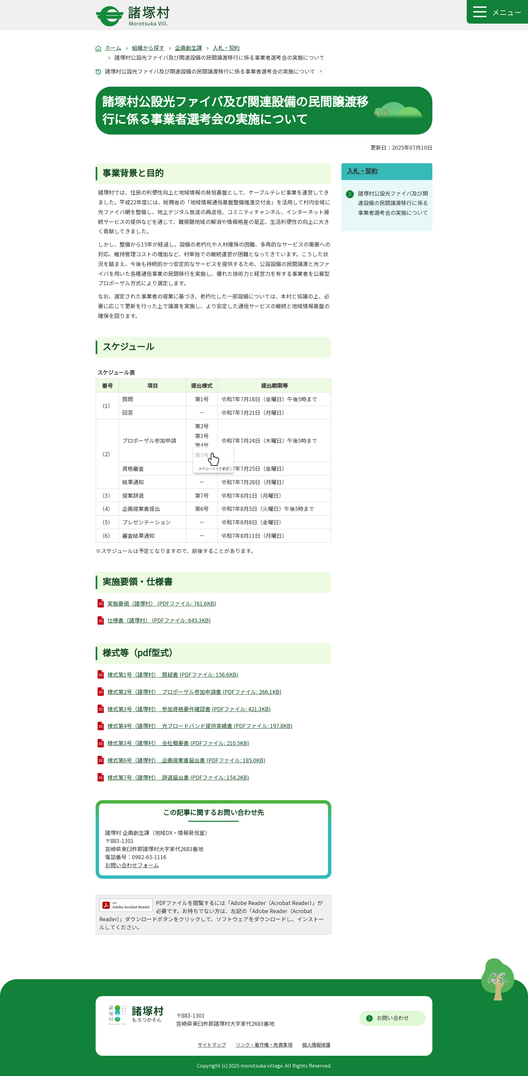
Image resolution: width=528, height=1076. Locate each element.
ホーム (113, 47)
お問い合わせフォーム (132, 865)
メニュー (507, 11)
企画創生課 (188, 47)
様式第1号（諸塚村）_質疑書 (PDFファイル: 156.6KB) (172, 674)
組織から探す (148, 47)
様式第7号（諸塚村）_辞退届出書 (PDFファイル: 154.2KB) (178, 777)
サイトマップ (212, 1044)
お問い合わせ (393, 1018)
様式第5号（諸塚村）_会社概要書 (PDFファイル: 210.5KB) (178, 743)
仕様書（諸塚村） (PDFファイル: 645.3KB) (159, 620)
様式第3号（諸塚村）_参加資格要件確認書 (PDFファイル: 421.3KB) (189, 709)
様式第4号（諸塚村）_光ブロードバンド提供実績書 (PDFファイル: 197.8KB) (200, 726)
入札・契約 (226, 47)
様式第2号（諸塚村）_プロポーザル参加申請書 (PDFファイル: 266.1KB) (194, 692)
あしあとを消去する (319, 71)
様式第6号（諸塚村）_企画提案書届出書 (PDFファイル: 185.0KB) (186, 760)
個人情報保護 (316, 1044)
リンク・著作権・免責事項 (264, 1044)
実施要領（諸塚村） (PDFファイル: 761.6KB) (161, 603)
